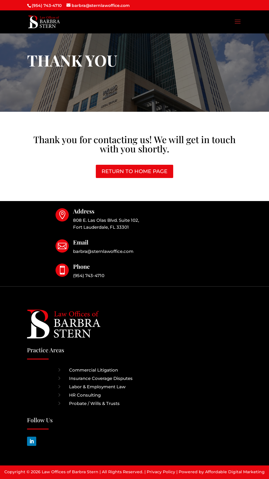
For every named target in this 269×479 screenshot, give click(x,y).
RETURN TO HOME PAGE (134, 171)
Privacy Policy (161, 471)
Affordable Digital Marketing (235, 471)
